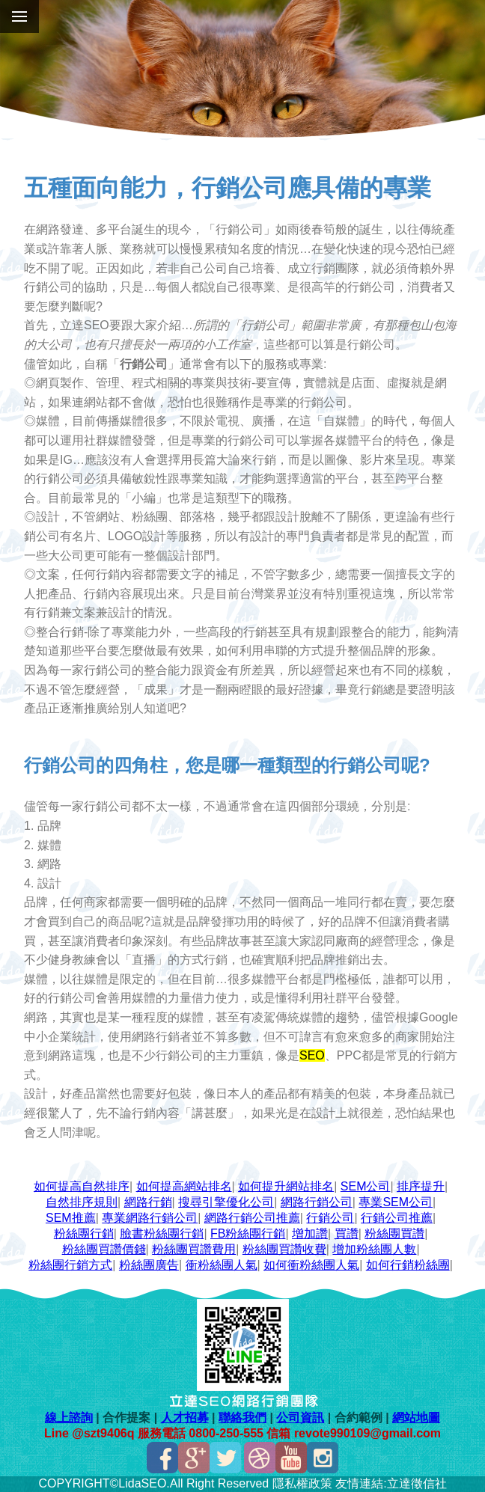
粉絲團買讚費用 (194, 1249)
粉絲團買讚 (394, 1233)
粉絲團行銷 (84, 1233)
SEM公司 (366, 1186)
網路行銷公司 (317, 1202)
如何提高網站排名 (184, 1186)
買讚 (347, 1233)
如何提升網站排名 (286, 1186)
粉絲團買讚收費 (284, 1249)
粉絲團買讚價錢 (104, 1249)
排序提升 (421, 1186)
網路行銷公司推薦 (252, 1217)
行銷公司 (330, 1217)
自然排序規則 (82, 1202)
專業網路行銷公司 (150, 1217)
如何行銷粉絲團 (408, 1265)
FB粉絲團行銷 (247, 1233)
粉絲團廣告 (149, 1265)
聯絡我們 (242, 1417)
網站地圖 (416, 1417)
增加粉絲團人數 (374, 1249)
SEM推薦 (71, 1217)
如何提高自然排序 (81, 1186)
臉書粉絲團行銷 (162, 1233)
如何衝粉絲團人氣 (311, 1265)
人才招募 (185, 1417)
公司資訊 (300, 1417)
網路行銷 (148, 1202)
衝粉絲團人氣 (221, 1265)
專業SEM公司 (396, 1202)
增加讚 (310, 1233)
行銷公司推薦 (397, 1217)
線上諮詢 (69, 1417)
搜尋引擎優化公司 (226, 1202)
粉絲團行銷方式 (70, 1265)
